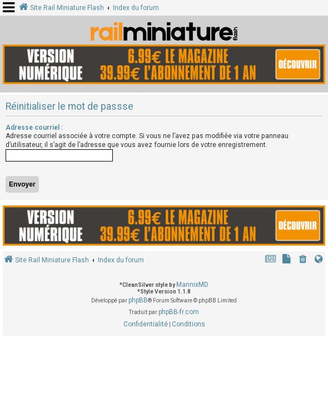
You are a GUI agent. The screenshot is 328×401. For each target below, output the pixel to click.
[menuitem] (303, 260)
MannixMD (192, 284)
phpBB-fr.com (178, 312)
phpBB (138, 300)
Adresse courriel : (34, 127)
